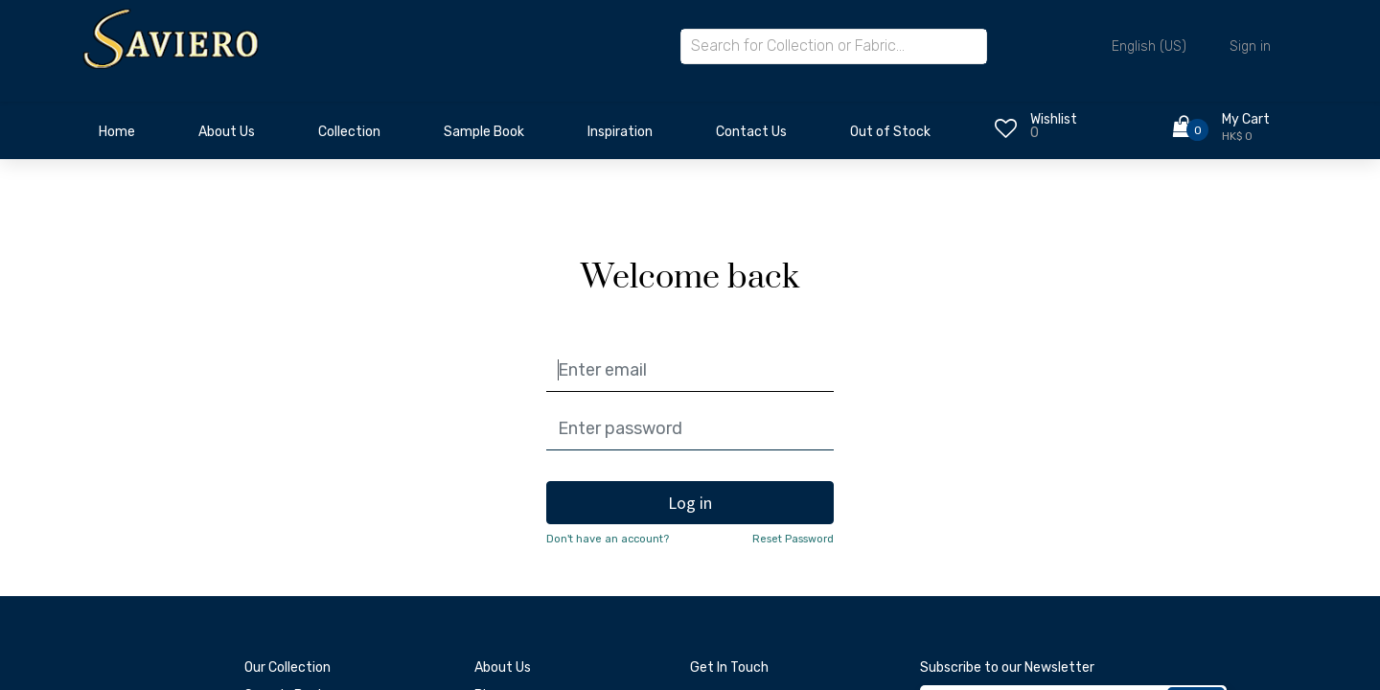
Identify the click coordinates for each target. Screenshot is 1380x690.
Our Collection (287, 667)
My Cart (1246, 119)
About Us (502, 667)
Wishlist (1053, 119)
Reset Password (793, 539)
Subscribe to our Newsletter (1007, 667)
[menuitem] (117, 137)
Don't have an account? (607, 539)
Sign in (1250, 46)
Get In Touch (729, 667)
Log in (690, 503)
